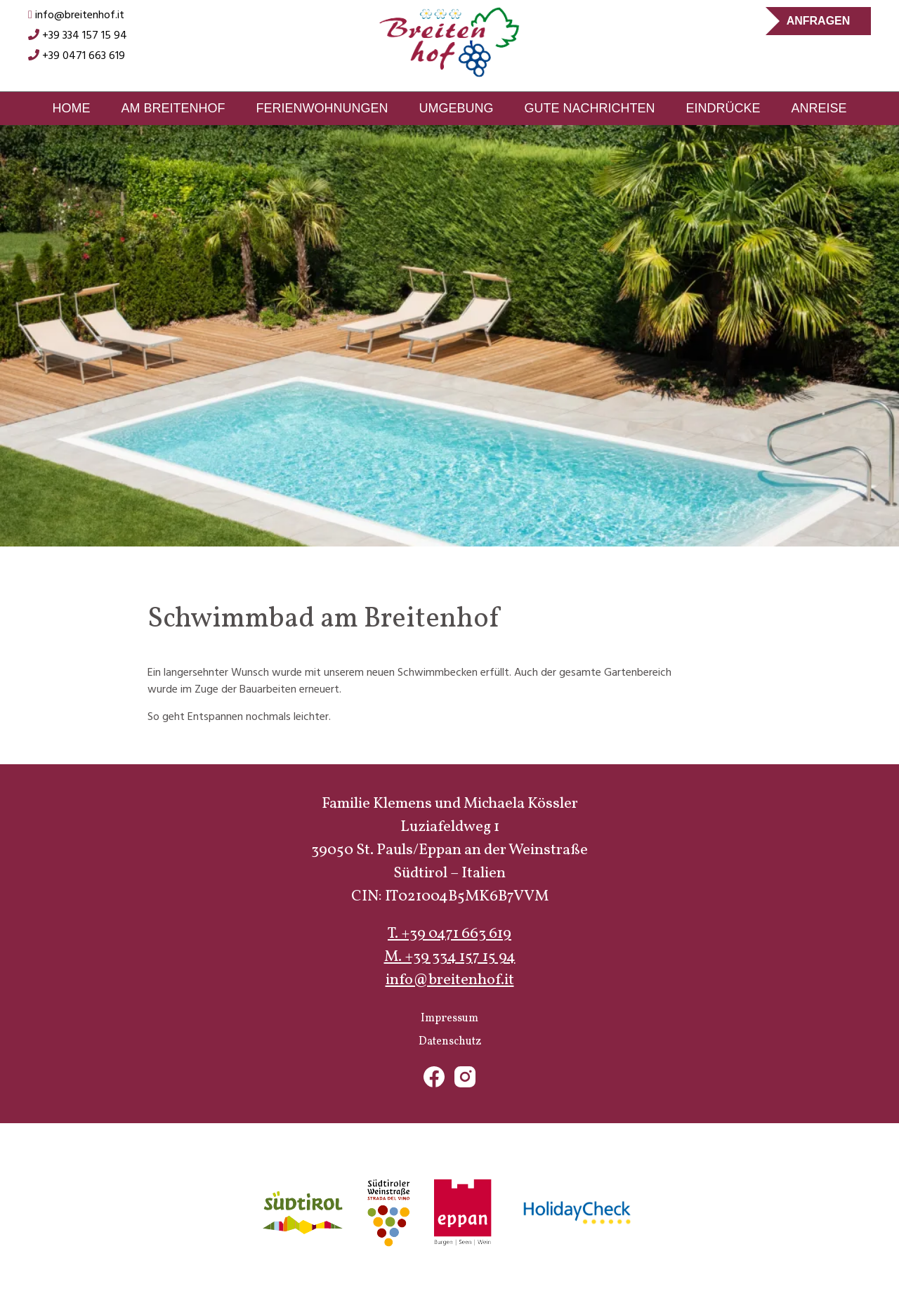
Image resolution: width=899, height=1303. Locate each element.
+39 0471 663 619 (76, 56)
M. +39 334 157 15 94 (450, 957)
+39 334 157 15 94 (77, 36)
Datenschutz (450, 1041)
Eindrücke (723, 108)
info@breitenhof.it (76, 15)
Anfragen (819, 21)
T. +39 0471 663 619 (449, 934)
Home (71, 108)
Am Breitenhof (173, 108)
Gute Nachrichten (589, 108)
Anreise (819, 108)
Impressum (449, 1018)
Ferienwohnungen (322, 108)
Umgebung (456, 108)
